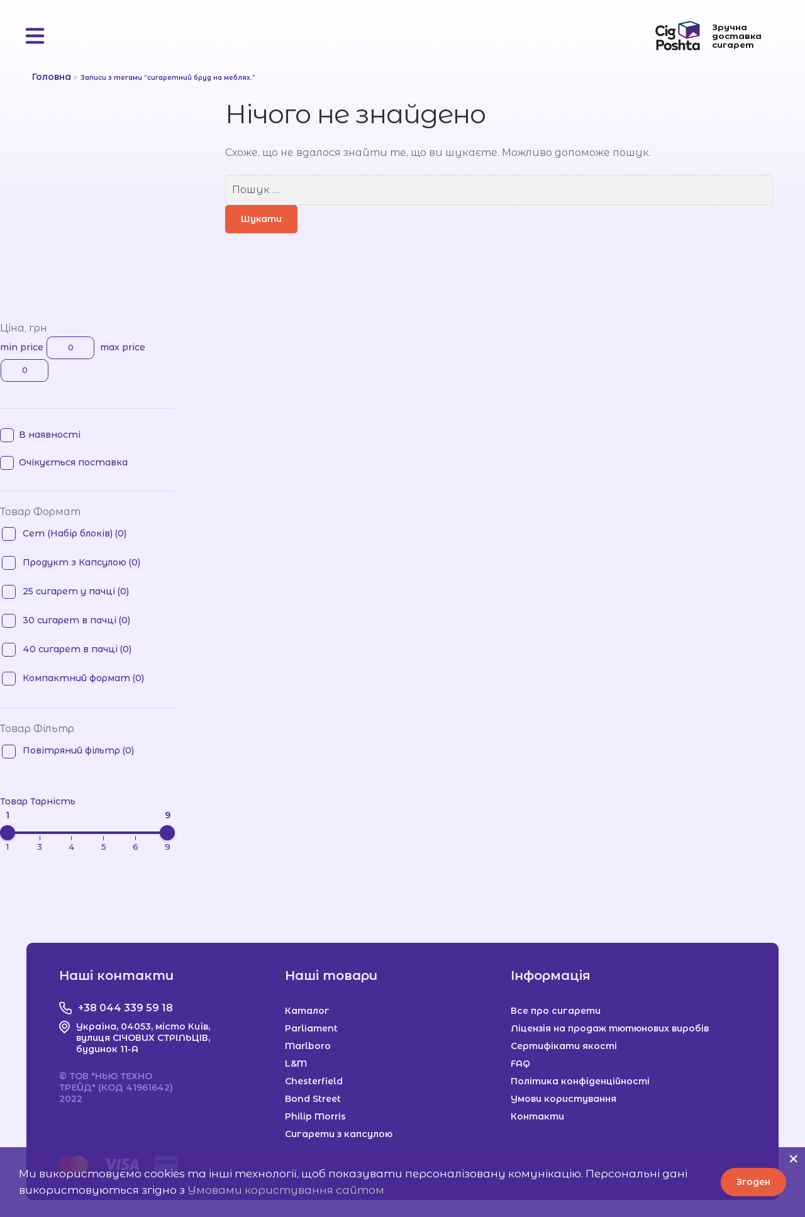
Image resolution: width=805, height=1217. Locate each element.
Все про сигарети (556, 1010)
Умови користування (563, 1098)
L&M (296, 1063)
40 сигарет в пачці (77, 649)
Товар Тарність (37, 801)
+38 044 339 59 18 (125, 1008)
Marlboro (308, 1046)
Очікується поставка (73, 462)
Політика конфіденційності (580, 1081)
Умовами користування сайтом (285, 1190)
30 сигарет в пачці (76, 620)
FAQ (520, 1063)
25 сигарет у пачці (76, 591)
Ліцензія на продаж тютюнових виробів (610, 1028)
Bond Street (313, 1098)
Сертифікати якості (564, 1046)
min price (21, 347)
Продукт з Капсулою (81, 562)
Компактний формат (83, 678)
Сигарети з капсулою (338, 1134)
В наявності (49, 434)
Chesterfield (314, 1081)
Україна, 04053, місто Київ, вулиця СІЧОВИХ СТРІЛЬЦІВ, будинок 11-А (143, 1038)
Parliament (311, 1028)
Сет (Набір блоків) (74, 533)
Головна (51, 76)
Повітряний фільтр (78, 750)
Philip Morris (315, 1116)
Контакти (537, 1116)
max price (122, 347)
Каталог (307, 1010)
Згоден (753, 1181)
